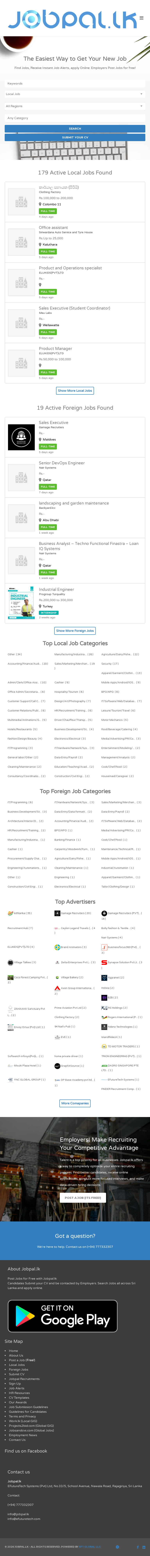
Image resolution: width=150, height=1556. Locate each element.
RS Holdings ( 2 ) (114, 1007)
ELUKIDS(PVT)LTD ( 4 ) (21, 947)
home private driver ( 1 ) (68, 1056)
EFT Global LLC (90, 1546)
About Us (16, 1355)
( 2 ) (120, 748)
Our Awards (18, 1402)
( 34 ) (15, 654)
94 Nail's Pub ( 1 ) (64, 1026)
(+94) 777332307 (21, 1505)
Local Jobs (17, 1365)
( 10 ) (27, 682)
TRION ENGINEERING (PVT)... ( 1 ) (121, 1056)
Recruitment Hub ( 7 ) (20, 928)
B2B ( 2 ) (109, 997)
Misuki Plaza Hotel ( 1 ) (24, 1065)
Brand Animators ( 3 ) (70, 947)
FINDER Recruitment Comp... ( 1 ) (120, 1089)
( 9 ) (61, 682)
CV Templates (19, 1398)
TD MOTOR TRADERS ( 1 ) (120, 1046)
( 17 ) (110, 663)
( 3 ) (70, 738)
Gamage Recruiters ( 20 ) (72, 913)
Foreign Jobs (18, 1370)
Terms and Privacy (22, 1416)
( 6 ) (27, 710)
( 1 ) (63, 830)
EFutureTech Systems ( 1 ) (120, 1079)
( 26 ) (73, 654)
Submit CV (16, 1374)
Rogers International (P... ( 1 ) (121, 1017)
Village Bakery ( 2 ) (68, 977)
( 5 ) (27, 720)
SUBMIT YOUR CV (75, 137)
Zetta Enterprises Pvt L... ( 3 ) (75, 962)
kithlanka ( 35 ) (20, 913)
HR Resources (19, 1393)
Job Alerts (16, 1388)
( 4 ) (74, 729)
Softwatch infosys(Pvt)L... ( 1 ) (25, 1056)
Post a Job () (22, 1360)
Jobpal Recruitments (24, 1379)
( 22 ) (120, 654)
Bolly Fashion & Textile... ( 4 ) (118, 928)
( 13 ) (121, 673)
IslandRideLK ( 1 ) (111, 1037)
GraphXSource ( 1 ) (69, 1065)
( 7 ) (26, 701)
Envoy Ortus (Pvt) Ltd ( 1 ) (26, 1027)
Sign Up (15, 1384)
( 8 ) (26, 691)
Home (13, 1351)
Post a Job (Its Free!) (83, 1198)
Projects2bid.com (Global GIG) (31, 1426)
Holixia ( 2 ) (107, 988)
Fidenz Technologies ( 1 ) (119, 1026)
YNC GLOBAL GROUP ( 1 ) (27, 1079)
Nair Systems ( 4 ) (111, 937)
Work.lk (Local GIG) (23, 1421)
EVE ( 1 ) (62, 1037)
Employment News (23, 1435)
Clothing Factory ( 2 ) (66, 1017)
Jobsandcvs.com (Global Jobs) (31, 1430)
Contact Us (17, 1440)
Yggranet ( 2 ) (112, 977)
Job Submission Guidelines (28, 1407)
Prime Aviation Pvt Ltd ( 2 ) (70, 1007)
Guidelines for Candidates (28, 1412)
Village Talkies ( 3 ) (22, 962)
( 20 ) (28, 663)
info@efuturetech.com (24, 1519)
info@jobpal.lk (18, 1514)
